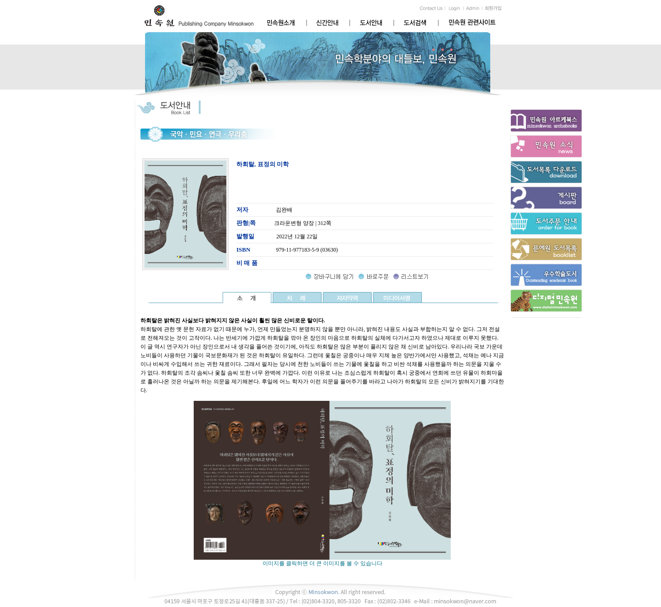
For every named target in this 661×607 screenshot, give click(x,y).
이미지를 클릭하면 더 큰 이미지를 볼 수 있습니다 (322, 561)
